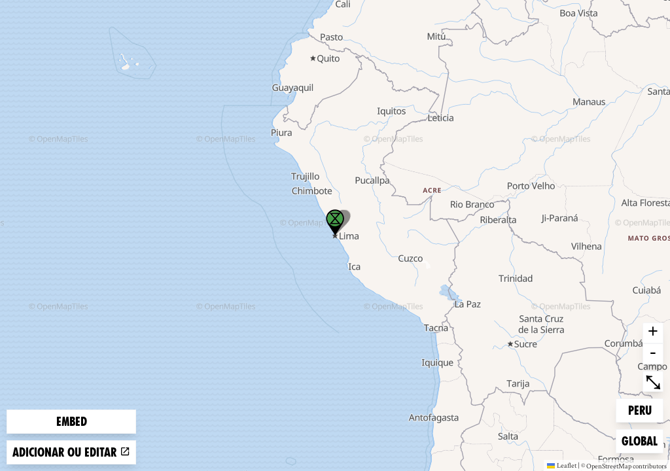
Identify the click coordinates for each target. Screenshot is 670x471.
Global (642, 440)
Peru (645, 409)
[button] (335, 222)
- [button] (653, 353)
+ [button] (653, 333)
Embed (71, 421)
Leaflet (561, 465)
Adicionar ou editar (71, 452)
